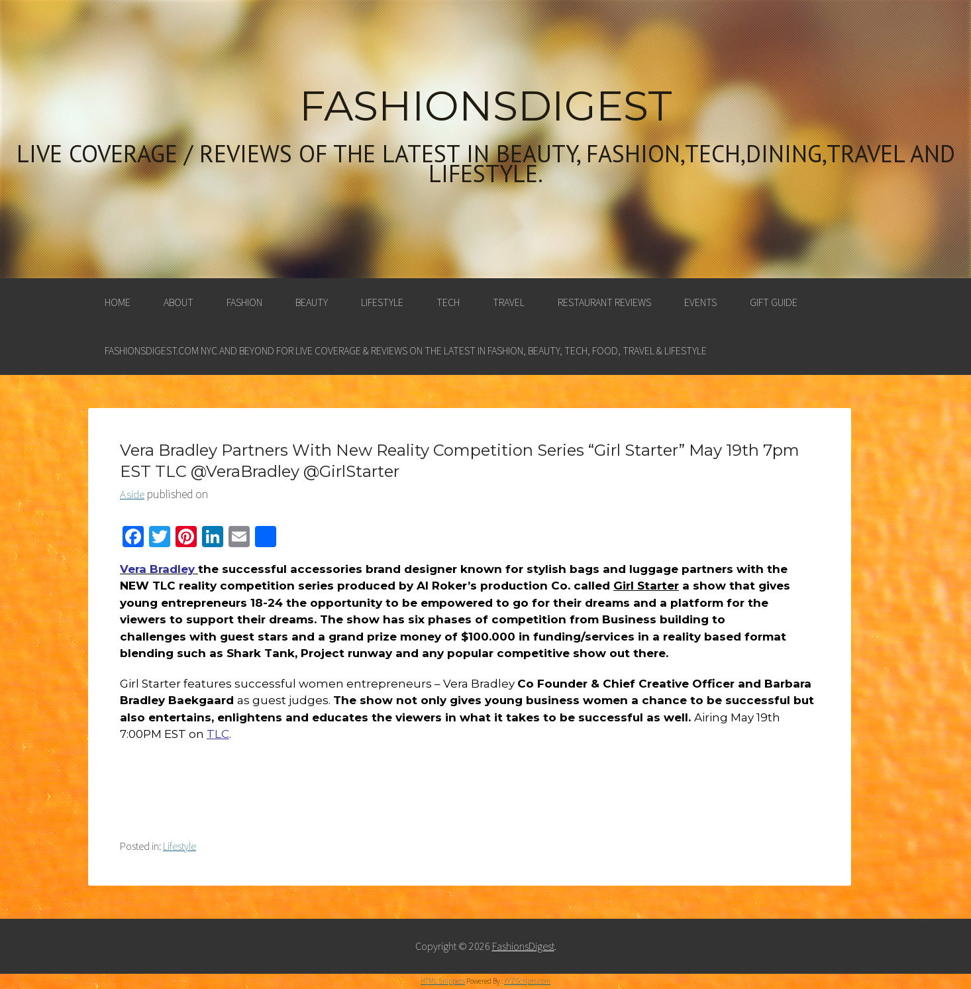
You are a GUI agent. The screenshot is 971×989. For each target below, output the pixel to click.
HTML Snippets (443, 981)
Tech (448, 302)
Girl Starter (646, 585)
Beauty (311, 302)
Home (117, 302)
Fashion (244, 302)
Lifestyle (382, 302)
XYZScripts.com (527, 981)
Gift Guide (773, 302)
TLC (218, 734)
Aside (132, 494)
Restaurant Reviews (604, 302)
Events (700, 302)
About (178, 302)
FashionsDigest (485, 106)
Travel (509, 302)
